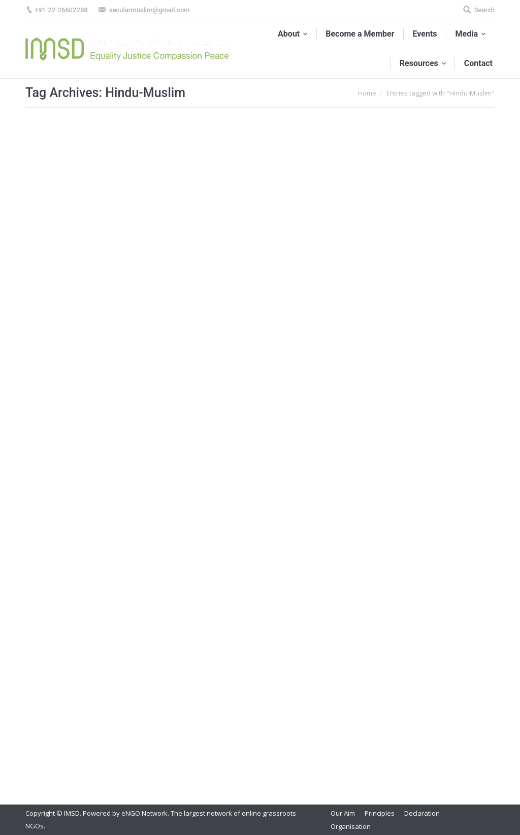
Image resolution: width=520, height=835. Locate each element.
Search (484, 10)
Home (367, 93)
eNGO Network (144, 813)
